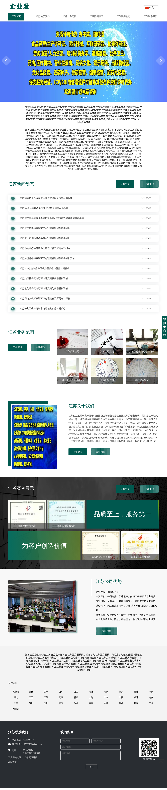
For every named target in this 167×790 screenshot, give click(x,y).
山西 (76, 691)
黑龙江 (15, 691)
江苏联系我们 (150, 16)
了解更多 (125, 184)
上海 (91, 697)
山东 (61, 691)
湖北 (16, 697)
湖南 (151, 691)
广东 (106, 697)
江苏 (46, 697)
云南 (16, 703)
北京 (121, 691)
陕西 (121, 703)
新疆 (106, 703)
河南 (106, 691)
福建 (136, 697)
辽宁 (46, 691)
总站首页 (12, 762)
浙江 (76, 697)
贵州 (46, 703)
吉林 (31, 691)
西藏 (76, 703)
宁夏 (151, 703)
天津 (136, 691)
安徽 (61, 697)
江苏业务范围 (69, 16)
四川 (31, 703)
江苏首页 (16, 16)
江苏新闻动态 (123, 16)
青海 (91, 703)
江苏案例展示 (96, 16)
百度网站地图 (14, 757)
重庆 (61, 703)
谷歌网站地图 (31, 757)
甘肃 (136, 703)
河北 (91, 691)
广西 (121, 697)
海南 (151, 697)
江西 (31, 697)
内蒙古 (15, 709)
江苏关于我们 (43, 16)
